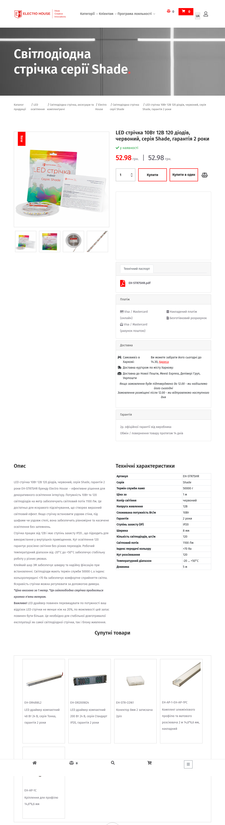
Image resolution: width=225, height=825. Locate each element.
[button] (123, 226)
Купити (152, 175)
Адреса (164, 362)
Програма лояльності (135, 14)
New (22, 138)
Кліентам (106, 14)
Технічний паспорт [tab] (137, 269)
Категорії (87, 14)
